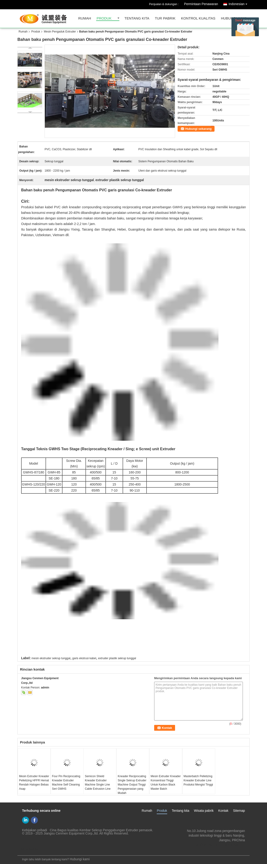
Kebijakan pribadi (34, 830)
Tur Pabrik (165, 18)
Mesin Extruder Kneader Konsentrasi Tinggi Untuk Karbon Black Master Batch (166, 782)
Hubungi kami (80, 859)
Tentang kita (136, 18)
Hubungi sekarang (198, 128)
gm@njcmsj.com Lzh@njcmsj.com (220, 845)
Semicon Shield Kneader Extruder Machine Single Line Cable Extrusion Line (98, 782)
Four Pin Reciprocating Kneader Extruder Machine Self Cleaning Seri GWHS (66, 782)
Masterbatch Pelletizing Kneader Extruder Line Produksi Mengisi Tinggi (198, 780)
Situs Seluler (28, 849)
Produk (104, 18)
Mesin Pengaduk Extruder (60, 31)
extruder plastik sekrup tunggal (117, 658)
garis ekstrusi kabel (84, 658)
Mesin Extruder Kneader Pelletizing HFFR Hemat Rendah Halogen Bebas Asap (34, 782)
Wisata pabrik (204, 810)
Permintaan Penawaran (201, 4)
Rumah (84, 18)
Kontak (223, 810)
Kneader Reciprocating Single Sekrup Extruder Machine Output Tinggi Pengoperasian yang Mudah (132, 785)
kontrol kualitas (198, 18)
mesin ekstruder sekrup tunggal (51, 658)
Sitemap (239, 810)
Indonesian (239, 3)
